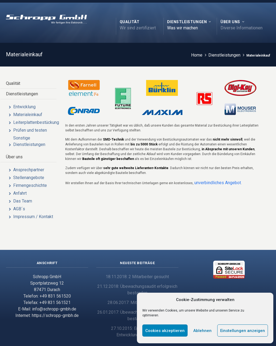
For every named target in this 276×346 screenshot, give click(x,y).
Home (197, 55)
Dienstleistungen (225, 55)
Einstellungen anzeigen (242, 330)
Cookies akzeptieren (165, 330)
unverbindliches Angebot (217, 182)
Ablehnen (202, 330)
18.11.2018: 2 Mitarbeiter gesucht (137, 276)
